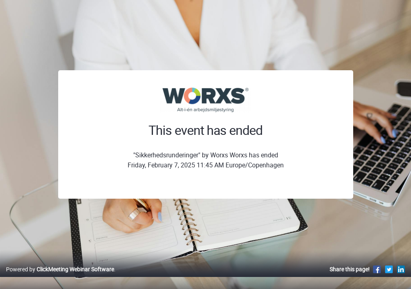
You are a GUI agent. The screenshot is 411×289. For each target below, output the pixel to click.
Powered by (60, 277)
